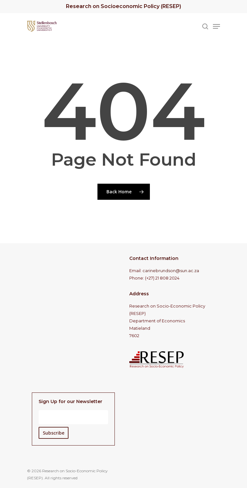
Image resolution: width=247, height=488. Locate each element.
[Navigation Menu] (216, 26)
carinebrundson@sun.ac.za (170, 270)
